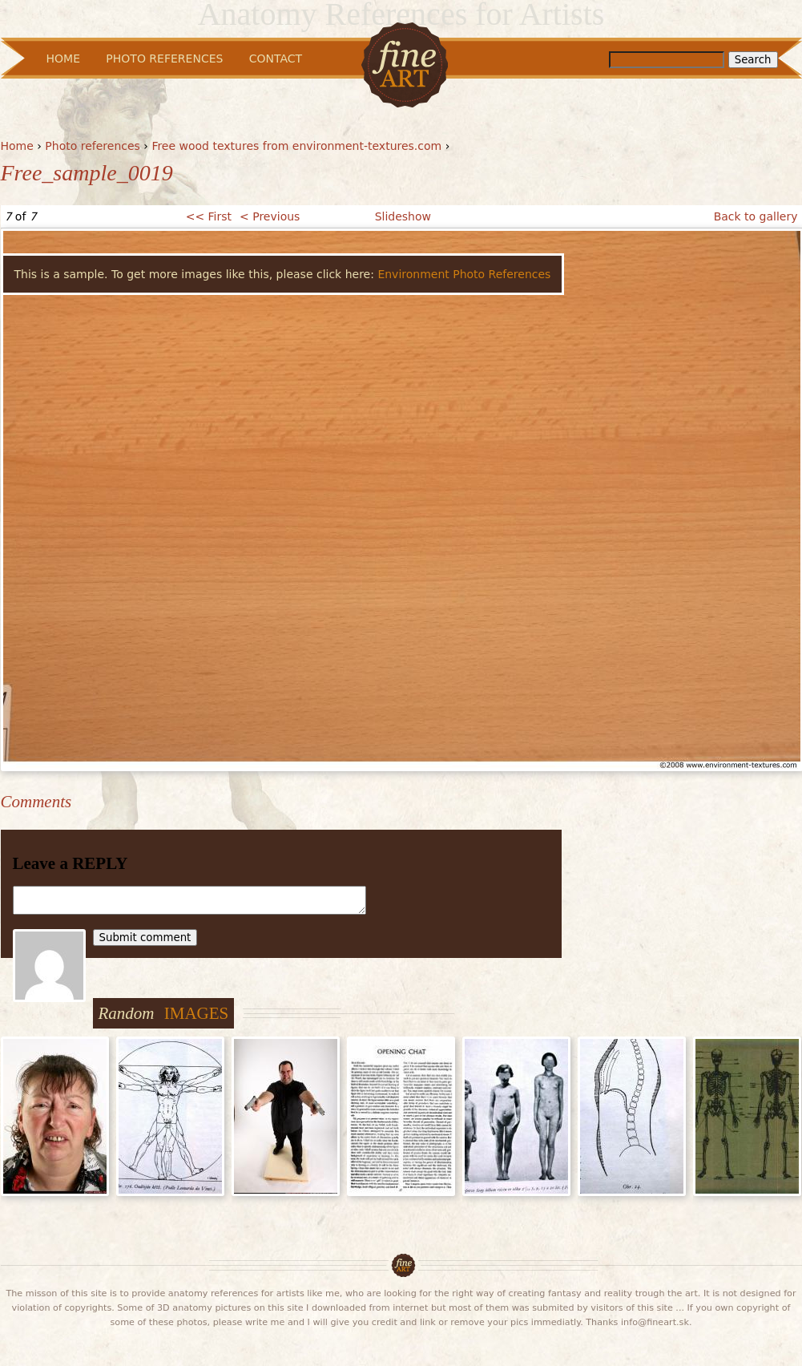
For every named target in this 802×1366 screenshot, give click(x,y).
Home (17, 145)
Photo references (92, 145)
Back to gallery (756, 216)
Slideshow (403, 216)
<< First (209, 216)
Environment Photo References (463, 274)
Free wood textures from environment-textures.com (296, 145)
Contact (275, 58)
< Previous (270, 216)
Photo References (164, 58)
